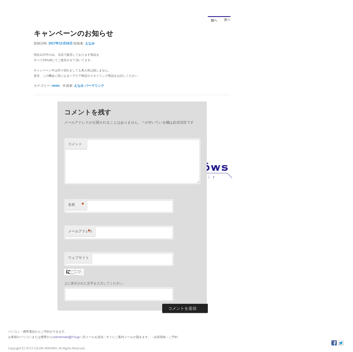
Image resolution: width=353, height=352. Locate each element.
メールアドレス (80, 231)
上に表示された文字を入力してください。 (95, 283)
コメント (75, 144)
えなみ (90, 43)
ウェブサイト (78, 258)
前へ (212, 19)
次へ (225, 20)
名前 (76, 205)
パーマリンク (94, 86)
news (56, 86)
